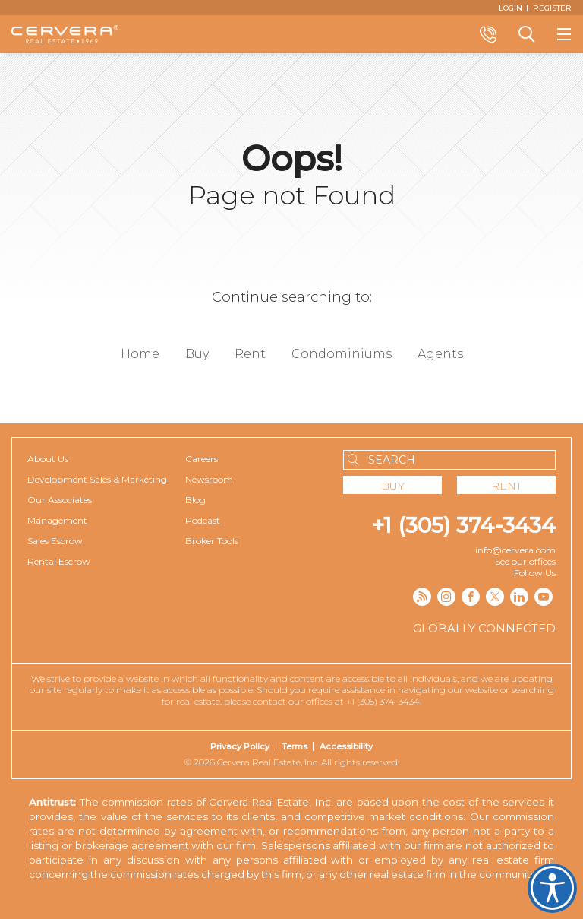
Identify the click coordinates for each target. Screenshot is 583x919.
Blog (195, 499)
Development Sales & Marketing (97, 479)
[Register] (552, 7)
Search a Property (526, 34)
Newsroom (209, 479)
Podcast (202, 520)
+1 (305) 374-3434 (464, 525)
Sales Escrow (55, 541)
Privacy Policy (239, 746)
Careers (201, 458)
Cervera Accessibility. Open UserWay (552, 888)
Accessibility (346, 746)
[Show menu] (564, 34)
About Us (47, 458)
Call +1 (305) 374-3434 (488, 34)
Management (57, 520)
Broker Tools (211, 541)
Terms (294, 746)
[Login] (510, 7)
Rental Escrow (58, 561)
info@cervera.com (515, 550)
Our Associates (59, 499)
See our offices (525, 561)
